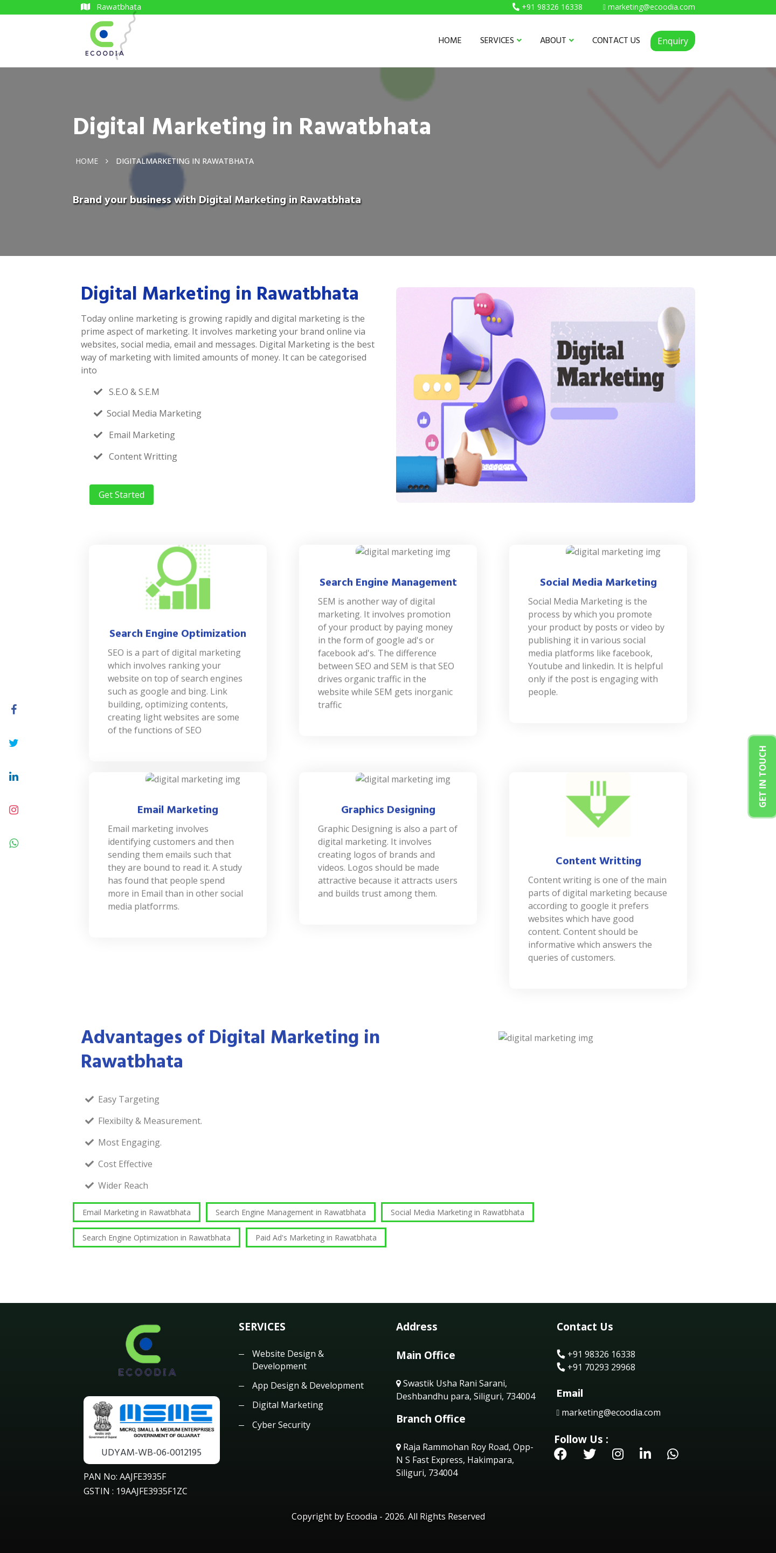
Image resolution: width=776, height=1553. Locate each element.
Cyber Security (281, 1425)
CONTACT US (616, 40)
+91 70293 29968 (596, 1367)
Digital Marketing (287, 1405)
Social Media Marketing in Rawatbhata (457, 1212)
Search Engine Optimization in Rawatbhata (156, 1237)
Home (86, 160)
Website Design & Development (288, 1359)
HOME (450, 40)
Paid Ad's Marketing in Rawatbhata (316, 1237)
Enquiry (672, 41)
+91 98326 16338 (596, 1354)
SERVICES (501, 40)
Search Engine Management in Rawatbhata (291, 1212)
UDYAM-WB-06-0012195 (151, 1452)
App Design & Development (308, 1385)
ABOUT (557, 40)
